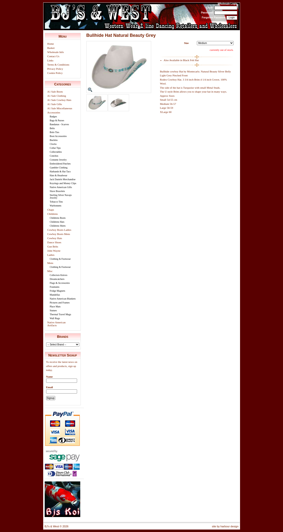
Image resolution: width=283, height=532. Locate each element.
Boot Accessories (58, 136)
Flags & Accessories (60, 283)
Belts (52, 128)
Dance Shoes (54, 242)
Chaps (50, 209)
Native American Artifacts (56, 324)
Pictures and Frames (60, 302)
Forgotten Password (214, 17)
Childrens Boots (58, 218)
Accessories (53, 112)
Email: (210, 7)
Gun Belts (52, 246)
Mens (50, 262)
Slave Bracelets (57, 191)
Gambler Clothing (59, 167)
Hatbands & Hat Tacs (60, 171)
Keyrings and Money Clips (63, 183)
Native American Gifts (61, 187)
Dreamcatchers (57, 279)
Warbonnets (56, 205)
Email (49, 387)
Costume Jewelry (58, 159)
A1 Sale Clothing (56, 95)
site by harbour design (225, 526)
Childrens (52, 213)
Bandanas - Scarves (59, 124)
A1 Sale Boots (55, 91)
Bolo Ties (54, 132)
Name (49, 376)
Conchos (54, 155)
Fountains (54, 287)
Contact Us (53, 56)
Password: (207, 12)
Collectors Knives (58, 275)
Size (186, 42)
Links (50, 60)
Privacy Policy (55, 68)
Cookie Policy (55, 72)
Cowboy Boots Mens (58, 233)
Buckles (54, 140)
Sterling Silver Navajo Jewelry (61, 196)
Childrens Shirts (58, 225)
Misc (50, 271)
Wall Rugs (55, 318)
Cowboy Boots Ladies (59, 229)
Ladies (50, 254)
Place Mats (55, 306)
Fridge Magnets (57, 290)
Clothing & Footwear (60, 259)
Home (50, 43)
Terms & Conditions (58, 64)
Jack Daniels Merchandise (63, 179)
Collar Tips (55, 148)
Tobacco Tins (56, 201)
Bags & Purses (57, 120)
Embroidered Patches (60, 163)
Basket (51, 47)
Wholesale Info (55, 52)
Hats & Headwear (58, 175)
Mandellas (55, 294)
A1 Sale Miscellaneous (59, 108)
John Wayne (54, 250)
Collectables (56, 151)
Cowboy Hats (54, 238)
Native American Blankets (63, 298)
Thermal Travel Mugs (60, 314)
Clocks (53, 144)
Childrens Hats (57, 221)
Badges (53, 116)
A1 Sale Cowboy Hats (59, 99)
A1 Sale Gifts (54, 104)
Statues (53, 310)
